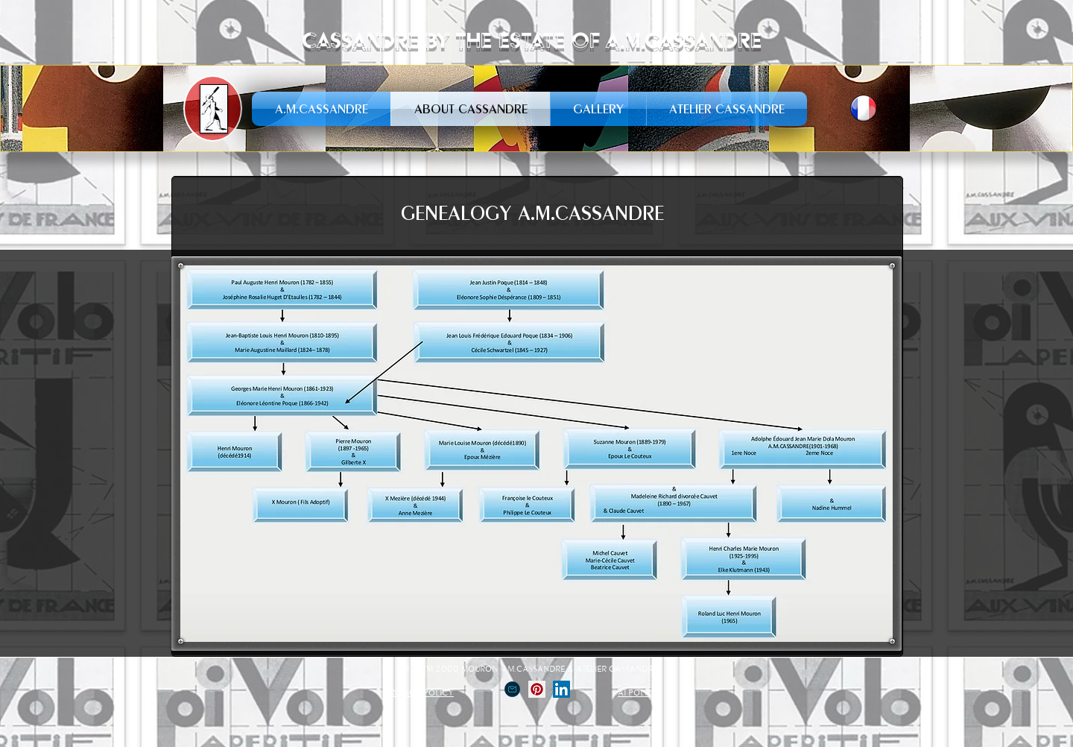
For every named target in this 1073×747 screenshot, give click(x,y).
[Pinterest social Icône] (536, 689)
